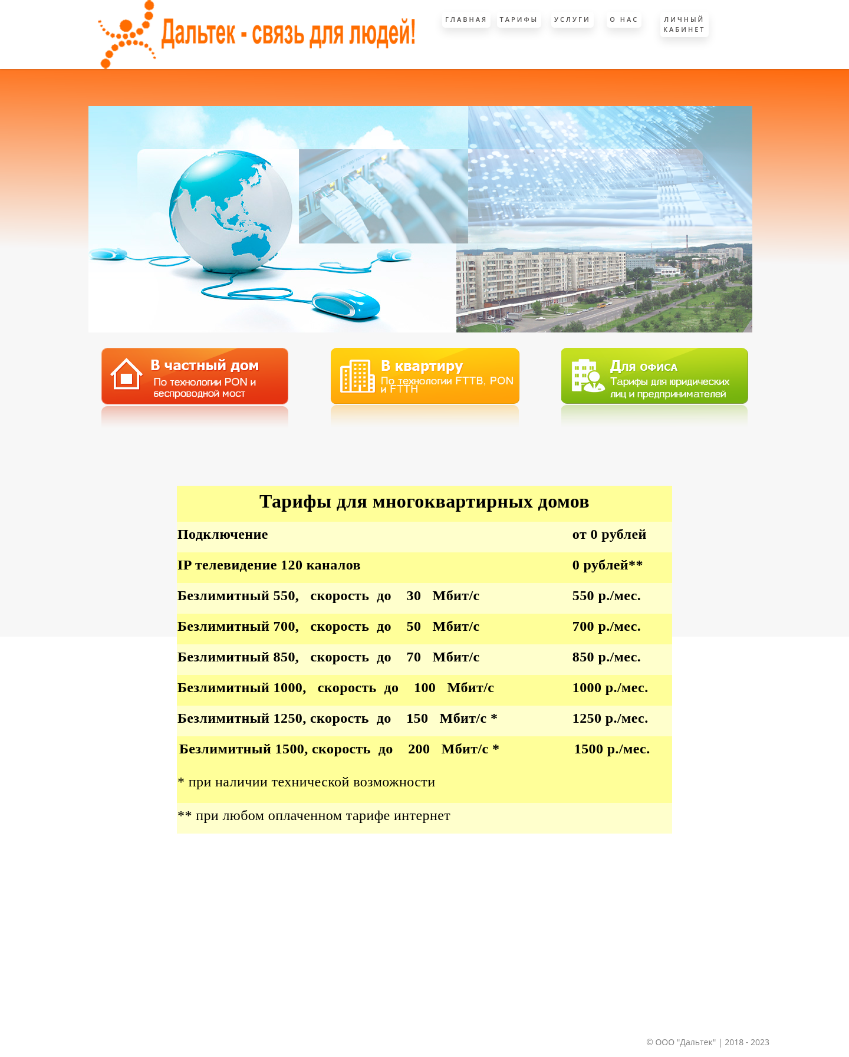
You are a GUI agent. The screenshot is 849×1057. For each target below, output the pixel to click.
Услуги (572, 19)
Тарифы (519, 19)
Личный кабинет (684, 24)
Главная (466, 19)
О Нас (624, 19)
